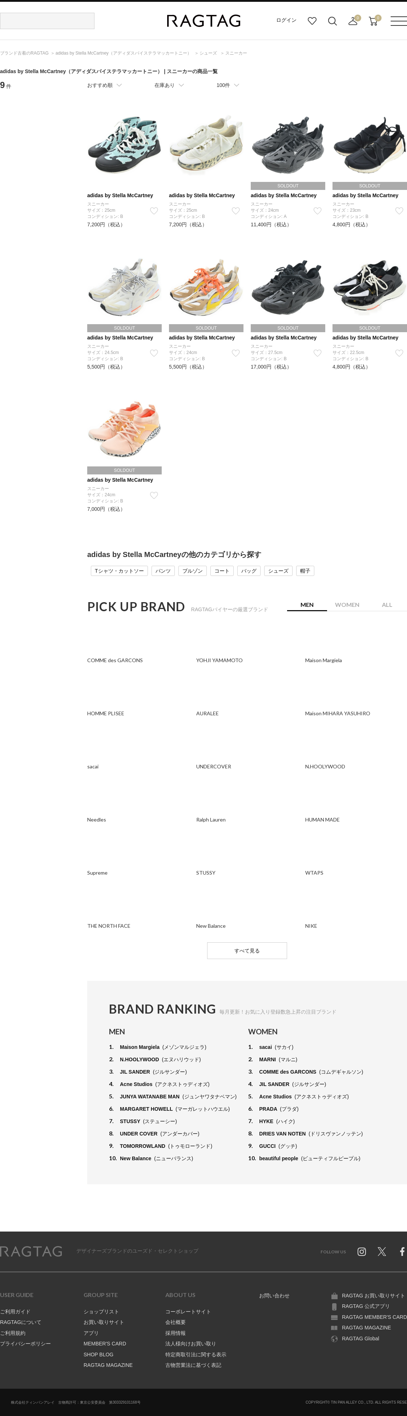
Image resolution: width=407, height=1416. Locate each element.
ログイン (286, 20)
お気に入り (312, 21)
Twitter (382, 1251)
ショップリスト (101, 1311)
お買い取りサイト (104, 1322)
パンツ (163, 571)
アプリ (91, 1333)
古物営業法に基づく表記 (193, 1365)
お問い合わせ (274, 1295)
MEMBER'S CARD (105, 1344)
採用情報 (175, 1333)
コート (222, 571)
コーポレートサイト (188, 1311)
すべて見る (247, 951)
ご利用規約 (12, 1333)
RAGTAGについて (20, 1322)
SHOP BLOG (98, 1354)
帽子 (305, 571)
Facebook (402, 1251)
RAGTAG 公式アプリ (366, 1306)
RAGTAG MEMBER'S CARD (374, 1317)
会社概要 (175, 1322)
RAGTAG (31, 1251)
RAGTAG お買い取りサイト (373, 1295)
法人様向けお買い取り (190, 1344)
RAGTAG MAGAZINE (108, 1365)
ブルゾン (192, 571)
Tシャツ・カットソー (119, 571)
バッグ (249, 571)
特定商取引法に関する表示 (195, 1354)
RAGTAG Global (360, 1338)
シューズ (278, 571)
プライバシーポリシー (25, 1344)
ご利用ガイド (15, 1311)
